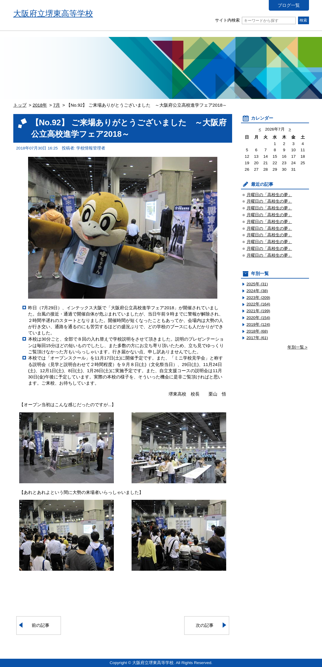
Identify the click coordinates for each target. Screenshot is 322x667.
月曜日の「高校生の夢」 (269, 195)
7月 (56, 105)
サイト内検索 (255, 20)
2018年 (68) (257, 331)
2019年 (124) (258, 324)
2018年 (40, 105)
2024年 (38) (257, 291)
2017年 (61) (257, 338)
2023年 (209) (258, 297)
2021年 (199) (258, 311)
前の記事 (40, 625)
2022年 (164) (258, 304)
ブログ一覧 (289, 5)
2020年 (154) (258, 317)
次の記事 (204, 625)
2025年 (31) (257, 284)
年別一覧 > (297, 347)
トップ (20, 105)
